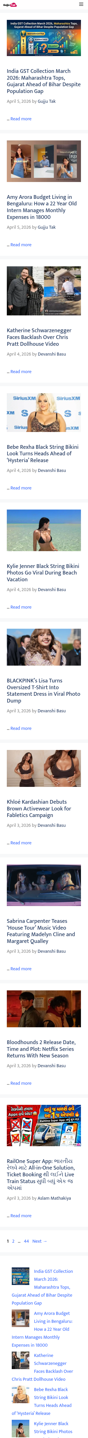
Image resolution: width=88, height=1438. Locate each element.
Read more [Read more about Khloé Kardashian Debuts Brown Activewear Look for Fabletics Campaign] (20, 843)
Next (39, 1241)
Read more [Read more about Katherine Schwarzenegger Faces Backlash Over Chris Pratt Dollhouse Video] (20, 372)
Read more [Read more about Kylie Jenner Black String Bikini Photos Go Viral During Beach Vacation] (20, 607)
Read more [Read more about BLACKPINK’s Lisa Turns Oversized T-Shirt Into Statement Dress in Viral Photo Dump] (20, 728)
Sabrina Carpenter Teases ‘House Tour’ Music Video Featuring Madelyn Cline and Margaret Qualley (41, 931)
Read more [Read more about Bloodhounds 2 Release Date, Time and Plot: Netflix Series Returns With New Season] (20, 1083)
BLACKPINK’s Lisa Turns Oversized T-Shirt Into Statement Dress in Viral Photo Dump (43, 691)
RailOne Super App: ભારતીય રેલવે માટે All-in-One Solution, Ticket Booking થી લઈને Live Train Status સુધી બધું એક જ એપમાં (41, 1175)
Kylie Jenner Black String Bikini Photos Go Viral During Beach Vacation (43, 573)
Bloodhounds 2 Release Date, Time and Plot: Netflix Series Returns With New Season (41, 1049)
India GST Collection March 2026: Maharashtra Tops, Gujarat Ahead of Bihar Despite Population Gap (44, 81)
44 (27, 1241)
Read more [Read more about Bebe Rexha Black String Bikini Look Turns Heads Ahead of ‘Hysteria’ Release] (20, 488)
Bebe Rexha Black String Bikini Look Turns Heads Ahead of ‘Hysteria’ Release (43, 453)
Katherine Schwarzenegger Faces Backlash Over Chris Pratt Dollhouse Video (39, 337)
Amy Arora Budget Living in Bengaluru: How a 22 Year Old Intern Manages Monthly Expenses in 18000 (42, 207)
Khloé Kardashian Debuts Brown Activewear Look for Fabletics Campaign (39, 808)
